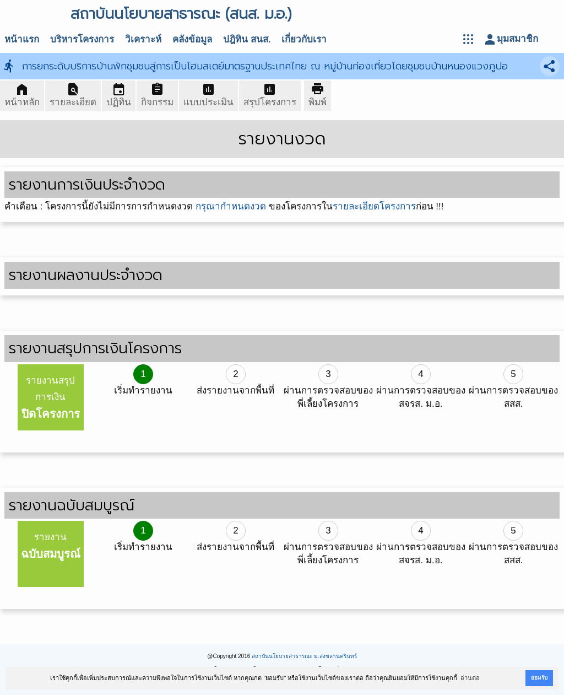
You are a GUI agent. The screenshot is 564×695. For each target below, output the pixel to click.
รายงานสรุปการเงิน (50, 397)
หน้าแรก (21, 39)
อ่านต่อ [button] (470, 678)
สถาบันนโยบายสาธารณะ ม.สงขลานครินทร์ (304, 656)
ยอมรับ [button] (539, 678)
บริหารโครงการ (82, 39)
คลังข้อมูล (192, 39)
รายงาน (50, 546)
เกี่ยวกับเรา (304, 39)
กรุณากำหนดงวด (231, 206)
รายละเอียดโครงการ (374, 206)
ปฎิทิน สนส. (246, 39)
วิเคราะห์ (143, 39)
